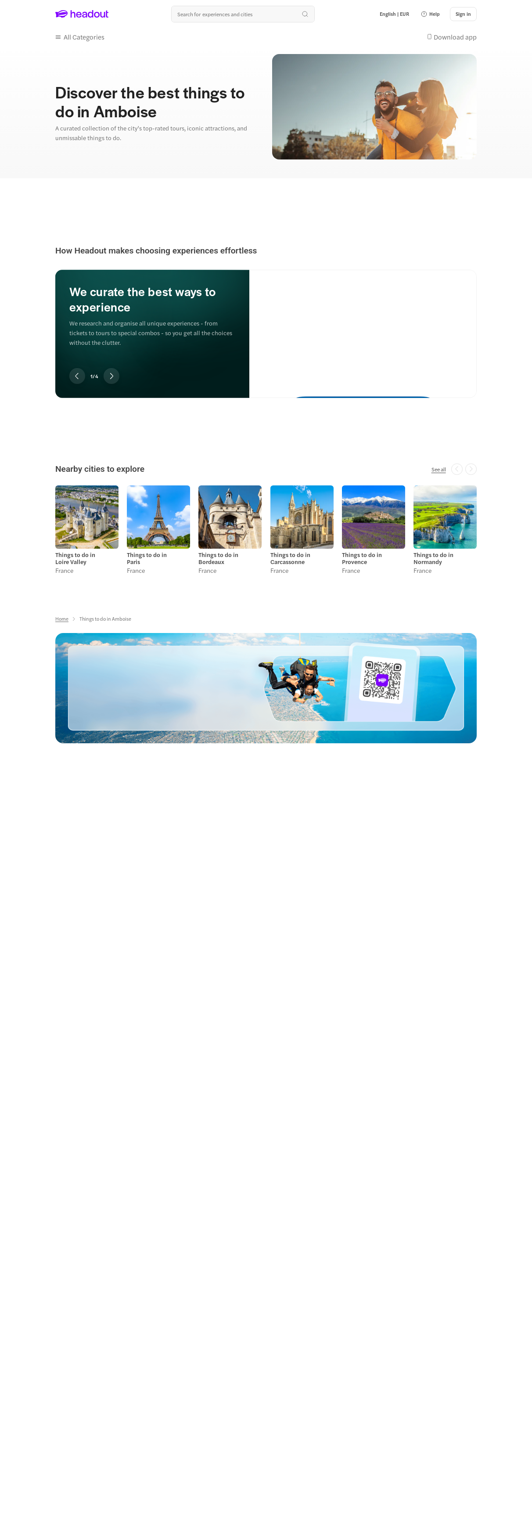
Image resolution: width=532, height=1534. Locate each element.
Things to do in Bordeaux (218, 558)
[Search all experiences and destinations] (243, 14)
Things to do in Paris (147, 558)
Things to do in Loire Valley (75, 558)
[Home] (61, 619)
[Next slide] (111, 376)
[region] (266, 322)
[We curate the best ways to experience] (363, 327)
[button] (430, 14)
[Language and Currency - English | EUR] (394, 14)
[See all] (438, 469)
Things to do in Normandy (433, 558)
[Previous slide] (77, 376)
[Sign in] (463, 14)
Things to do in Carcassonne (290, 558)
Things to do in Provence (362, 558)
